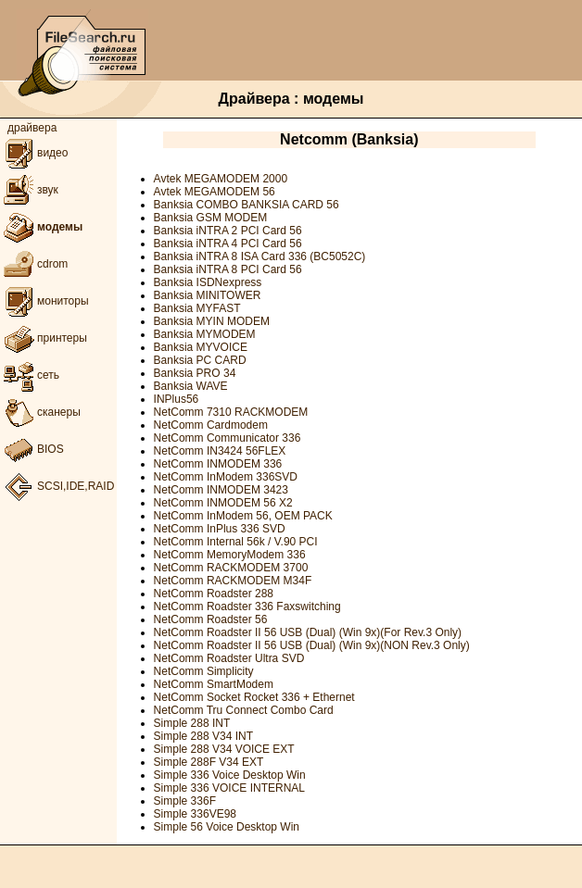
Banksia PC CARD (200, 360)
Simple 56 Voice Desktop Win (226, 826)
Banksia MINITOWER (207, 295)
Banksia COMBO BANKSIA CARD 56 (246, 204)
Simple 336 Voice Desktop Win (230, 775)
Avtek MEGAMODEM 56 (214, 191)
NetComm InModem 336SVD (225, 476)
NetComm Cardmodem (211, 425)
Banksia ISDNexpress (208, 282)
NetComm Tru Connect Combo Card (244, 710)
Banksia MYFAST (197, 308)
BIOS (32, 449)
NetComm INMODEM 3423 (221, 489)
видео (34, 152)
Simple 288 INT (192, 723)
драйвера (32, 127)
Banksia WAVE (191, 386)
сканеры (40, 412)
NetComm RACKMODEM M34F (233, 580)
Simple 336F (185, 800)
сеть (29, 375)
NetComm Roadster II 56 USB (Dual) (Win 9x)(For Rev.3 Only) (308, 632)
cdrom (34, 263)
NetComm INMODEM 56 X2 (223, 502)
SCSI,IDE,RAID (57, 486)
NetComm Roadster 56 (211, 619)
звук (29, 189)
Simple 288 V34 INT (203, 736)
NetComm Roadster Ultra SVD (229, 658)
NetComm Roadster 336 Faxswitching (247, 606)
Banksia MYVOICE (200, 347)
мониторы (44, 300)
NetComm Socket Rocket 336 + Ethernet (254, 697)
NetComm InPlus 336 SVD (219, 528)
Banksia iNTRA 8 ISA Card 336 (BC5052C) (260, 256)
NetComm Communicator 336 (227, 437)
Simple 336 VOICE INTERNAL (229, 788)
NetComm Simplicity (204, 671)
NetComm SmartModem (213, 684)
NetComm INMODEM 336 (218, 463)
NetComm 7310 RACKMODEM (231, 412)
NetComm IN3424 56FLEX (220, 450)
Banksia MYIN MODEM (212, 321)
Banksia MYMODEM (205, 334)
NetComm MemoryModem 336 (230, 554)
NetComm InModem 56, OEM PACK (243, 515)
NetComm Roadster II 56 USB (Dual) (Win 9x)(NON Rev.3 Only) (312, 645)
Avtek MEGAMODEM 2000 (221, 178)
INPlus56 (176, 399)
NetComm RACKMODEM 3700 (231, 567)
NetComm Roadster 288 (213, 593)
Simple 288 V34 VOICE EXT (224, 749)
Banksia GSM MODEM (211, 217)
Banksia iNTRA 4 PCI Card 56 (228, 243)
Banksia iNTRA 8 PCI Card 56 (228, 269)
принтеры (43, 337)
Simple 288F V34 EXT (209, 762)
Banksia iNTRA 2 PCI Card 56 (228, 230)
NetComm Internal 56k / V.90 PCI (236, 541)
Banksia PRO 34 (195, 373)
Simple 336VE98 (195, 813)
